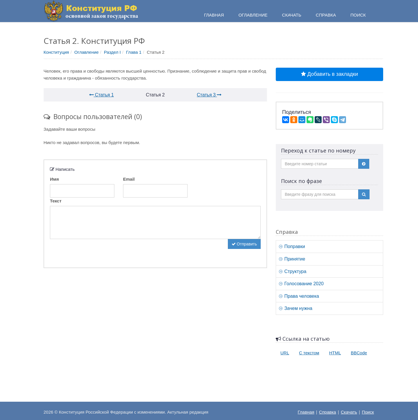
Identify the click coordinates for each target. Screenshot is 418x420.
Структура (292, 271)
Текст (56, 200)
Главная (306, 412)
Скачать (349, 412)
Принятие (292, 258)
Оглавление (86, 52)
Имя (54, 179)
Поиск (368, 412)
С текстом (309, 352)
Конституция (56, 52)
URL (284, 352)
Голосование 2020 (301, 283)
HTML (335, 352)
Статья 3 (209, 94)
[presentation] (94, 250)
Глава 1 (133, 52)
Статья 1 (101, 94)
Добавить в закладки (329, 74)
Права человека (299, 296)
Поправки (292, 246)
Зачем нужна (295, 308)
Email (129, 179)
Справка (326, 14)
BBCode (359, 352)
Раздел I (112, 52)
